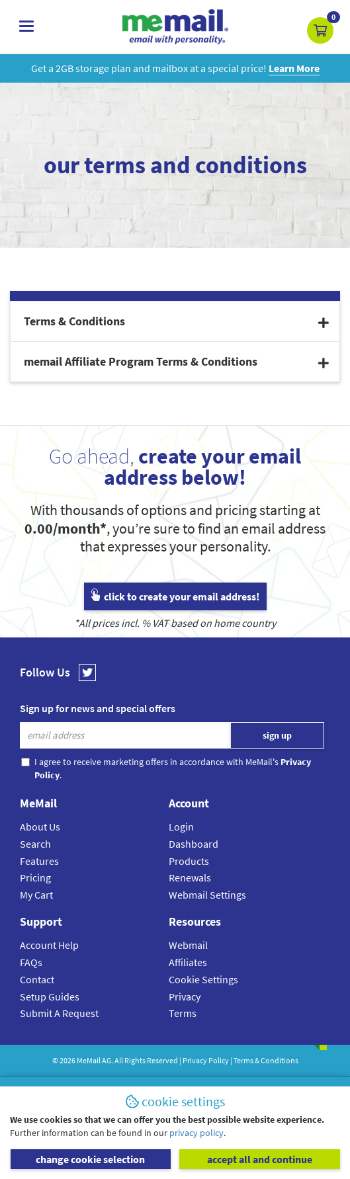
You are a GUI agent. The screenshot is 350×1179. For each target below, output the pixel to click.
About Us (40, 826)
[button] (320, 30)
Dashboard (193, 843)
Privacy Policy (206, 1060)
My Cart (36, 894)
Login (181, 826)
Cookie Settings (203, 979)
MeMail (89, 1060)
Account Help (49, 945)
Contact (37, 979)
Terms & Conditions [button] (176, 321)
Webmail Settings (207, 894)
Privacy (184, 996)
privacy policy (196, 1133)
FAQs (31, 962)
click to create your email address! (175, 596)
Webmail (188, 945)
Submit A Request (59, 1013)
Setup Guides (49, 996)
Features (39, 861)
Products (189, 861)
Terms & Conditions (266, 1060)
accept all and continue (259, 1159)
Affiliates (188, 962)
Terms (183, 1013)
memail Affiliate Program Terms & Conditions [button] (176, 361)
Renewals (190, 877)
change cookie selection (90, 1159)
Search (35, 843)
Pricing (35, 877)
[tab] (175, 321)
